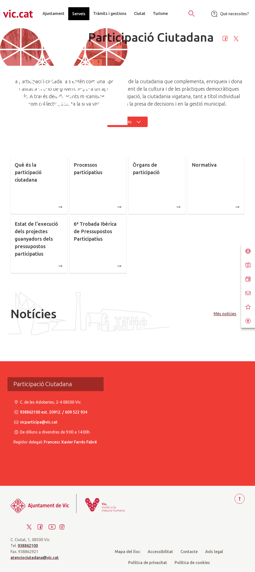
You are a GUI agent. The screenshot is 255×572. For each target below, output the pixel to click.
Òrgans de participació (157, 186)
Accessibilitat (160, 551)
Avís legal (214, 551)
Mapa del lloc (127, 551)
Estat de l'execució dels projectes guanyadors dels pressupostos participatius (39, 245)
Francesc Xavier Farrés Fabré (70, 442)
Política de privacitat (147, 562)
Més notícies (225, 313)
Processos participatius (98, 186)
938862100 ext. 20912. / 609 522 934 (50, 412)
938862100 (28, 545)
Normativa (216, 186)
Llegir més (127, 122)
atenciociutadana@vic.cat (34, 557)
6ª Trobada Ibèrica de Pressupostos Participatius (98, 245)
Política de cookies (192, 562)
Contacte (189, 551)
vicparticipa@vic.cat (35, 422)
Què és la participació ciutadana (39, 186)
